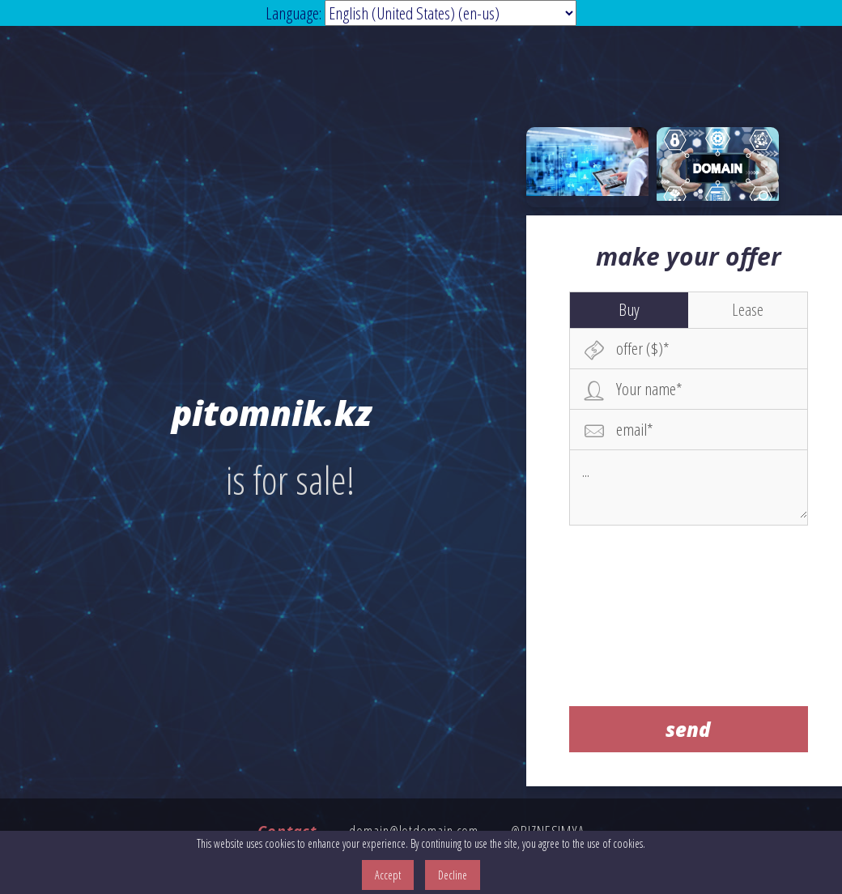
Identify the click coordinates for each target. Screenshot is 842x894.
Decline (452, 875)
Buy (629, 309)
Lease (747, 309)
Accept (388, 875)
